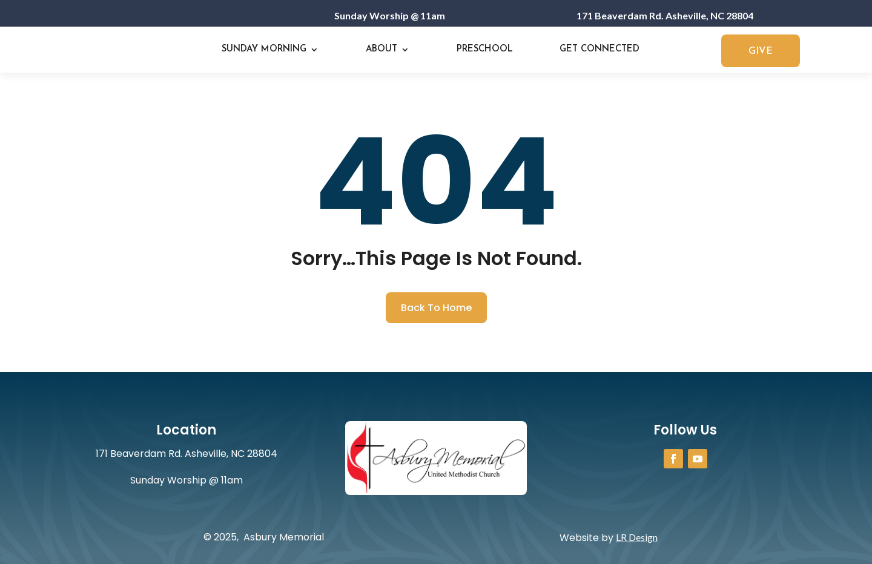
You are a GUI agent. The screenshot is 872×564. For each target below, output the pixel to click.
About (381, 49)
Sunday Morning (264, 49)
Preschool (485, 49)
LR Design (637, 537)
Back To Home (436, 308)
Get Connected (599, 49)
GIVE (760, 51)
